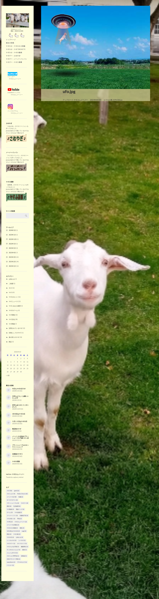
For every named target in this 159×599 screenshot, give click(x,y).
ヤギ (10, 292)
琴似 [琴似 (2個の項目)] (19, 518)
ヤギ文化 (12, 319)
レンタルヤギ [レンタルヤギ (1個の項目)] (11, 540)
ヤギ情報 (12, 315)
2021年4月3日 (95, 100)
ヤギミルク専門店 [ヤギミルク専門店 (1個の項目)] (13, 556)
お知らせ (12, 279)
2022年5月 (12, 244)
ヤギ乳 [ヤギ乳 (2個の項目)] (10, 521)
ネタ (10, 288)
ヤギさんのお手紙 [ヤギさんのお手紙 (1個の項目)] (13, 546)
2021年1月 (12, 266)
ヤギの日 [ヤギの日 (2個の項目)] (10, 537)
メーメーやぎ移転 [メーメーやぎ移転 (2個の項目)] (13, 525)
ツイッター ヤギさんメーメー (13, 76)
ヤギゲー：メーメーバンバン (16, 59)
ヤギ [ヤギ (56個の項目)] (9, 490)
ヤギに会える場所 (15, 306)
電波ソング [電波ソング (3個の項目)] (20, 509)
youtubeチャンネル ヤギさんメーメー (14, 92)
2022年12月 (13, 239)
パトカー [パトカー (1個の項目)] (10, 565)
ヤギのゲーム (13, 310)
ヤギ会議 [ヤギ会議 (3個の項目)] (18, 512)
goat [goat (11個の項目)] (16, 490)
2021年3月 (12, 257)
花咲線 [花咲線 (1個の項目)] (24, 556)
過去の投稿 (10, 43)
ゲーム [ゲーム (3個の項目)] (10, 512)
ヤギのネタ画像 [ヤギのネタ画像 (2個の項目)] (12, 528)
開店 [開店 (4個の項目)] (9, 506)
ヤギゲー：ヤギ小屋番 (14, 62)
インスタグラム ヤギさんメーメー (14, 111)
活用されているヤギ (15, 328)
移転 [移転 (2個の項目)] (22, 528)
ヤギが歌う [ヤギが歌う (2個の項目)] (11, 518)
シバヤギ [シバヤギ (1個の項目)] (22, 540)
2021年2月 (12, 261)
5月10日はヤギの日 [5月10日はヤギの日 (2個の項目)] (13, 531)
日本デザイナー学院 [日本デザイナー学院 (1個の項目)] (13, 559)
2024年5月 (12, 230)
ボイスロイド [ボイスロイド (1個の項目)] (22, 543)
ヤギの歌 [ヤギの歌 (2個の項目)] (16, 534)
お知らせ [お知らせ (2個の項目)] (19, 537)
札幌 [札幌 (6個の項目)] (21, 497)
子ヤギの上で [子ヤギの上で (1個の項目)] (22, 562)
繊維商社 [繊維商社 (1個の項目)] (24, 546)
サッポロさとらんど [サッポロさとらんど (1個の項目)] (13, 549)
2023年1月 (12, 235)
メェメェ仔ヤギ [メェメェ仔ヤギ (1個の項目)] (12, 553)
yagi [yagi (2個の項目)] (24, 531)
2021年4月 (12, 253)
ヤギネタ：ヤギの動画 (14, 52)
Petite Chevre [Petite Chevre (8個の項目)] (22, 493)
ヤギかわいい (13, 297)
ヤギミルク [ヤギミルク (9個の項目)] (11, 493)
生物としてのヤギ (15, 333)
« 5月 (8, 375)
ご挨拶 (11, 283)
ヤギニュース (13, 301)
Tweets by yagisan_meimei (14, 477)
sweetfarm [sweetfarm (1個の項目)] (11, 562)
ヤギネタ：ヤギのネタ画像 (15, 46)
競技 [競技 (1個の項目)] (24, 549)
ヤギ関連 (12, 324)
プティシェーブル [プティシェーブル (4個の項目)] (13, 503)
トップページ (11, 40)
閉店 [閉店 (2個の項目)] (9, 534)
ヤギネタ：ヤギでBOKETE (15, 49)
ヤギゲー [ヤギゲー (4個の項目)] (24, 503)
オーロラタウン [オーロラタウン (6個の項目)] (12, 500)
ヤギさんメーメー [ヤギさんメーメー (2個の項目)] (21, 521)
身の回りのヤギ (14, 337)
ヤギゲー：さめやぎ (13, 56)
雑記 (10, 342)
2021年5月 (12, 248)
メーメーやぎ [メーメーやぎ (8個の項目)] (11, 497)
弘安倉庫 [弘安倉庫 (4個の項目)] (16, 506)
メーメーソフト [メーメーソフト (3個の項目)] (12, 515)
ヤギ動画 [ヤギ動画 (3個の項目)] (10, 509)
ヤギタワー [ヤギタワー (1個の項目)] (11, 543)
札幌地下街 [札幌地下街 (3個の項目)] (24, 515)
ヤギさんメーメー (81, 100)
